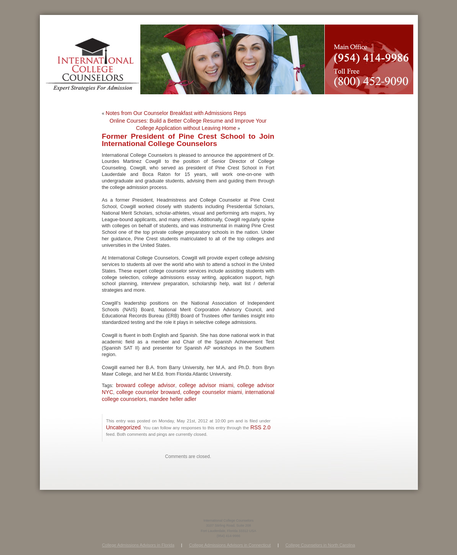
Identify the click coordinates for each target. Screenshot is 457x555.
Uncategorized (123, 427)
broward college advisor (145, 385)
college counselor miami (212, 392)
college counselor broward (148, 392)
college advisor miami (206, 385)
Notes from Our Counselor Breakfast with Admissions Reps (176, 113)
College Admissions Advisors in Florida (138, 545)
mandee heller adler (172, 399)
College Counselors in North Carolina (320, 545)
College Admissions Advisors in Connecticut (230, 545)
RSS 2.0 (260, 427)
